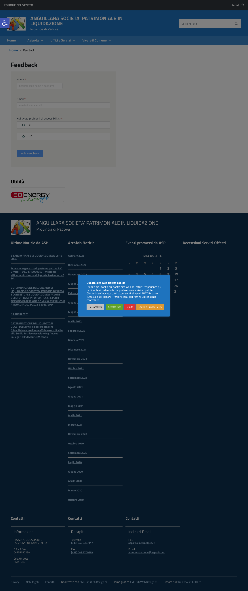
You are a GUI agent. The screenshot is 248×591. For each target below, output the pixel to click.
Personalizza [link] (95, 307)
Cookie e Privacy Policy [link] (150, 307)
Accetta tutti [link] (114, 307)
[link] (4, 23)
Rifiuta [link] (130, 307)
